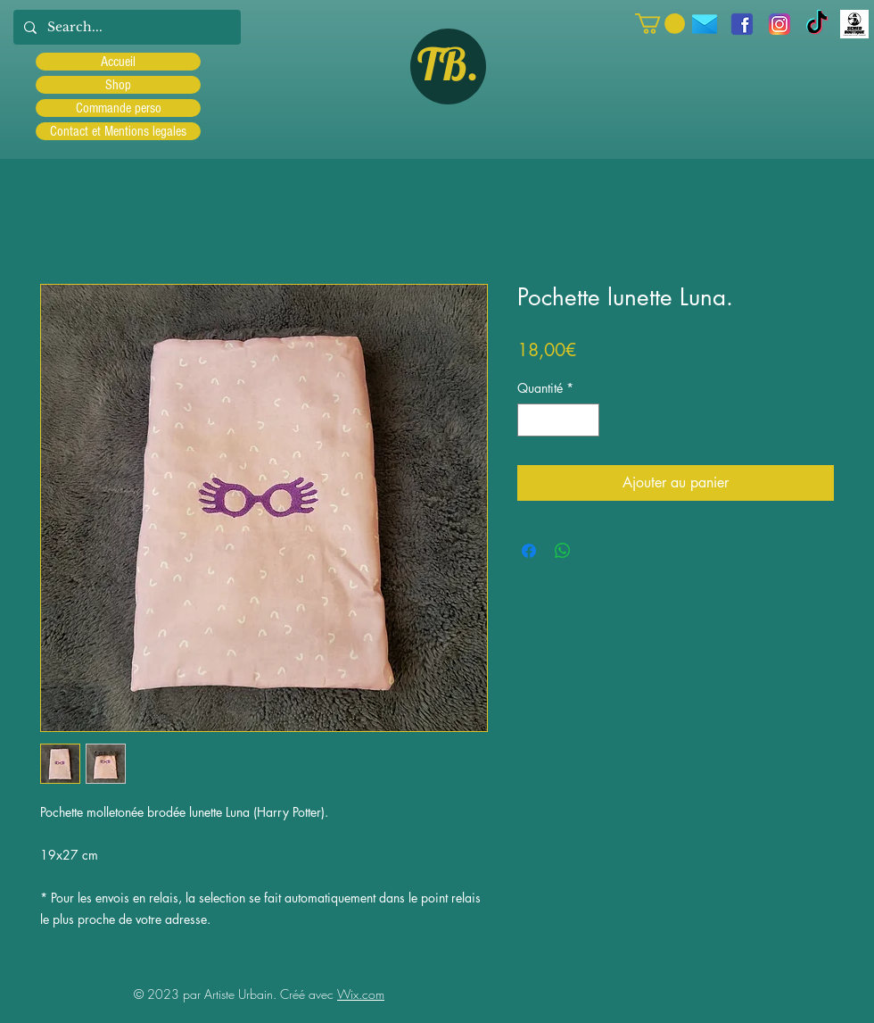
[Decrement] (531, 420)
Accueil (118, 62)
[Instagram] (779, 24)
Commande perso (118, 108)
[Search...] (125, 27)
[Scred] (854, 24)
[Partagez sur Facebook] (529, 550)
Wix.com (360, 994)
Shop (118, 85)
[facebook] (742, 24)
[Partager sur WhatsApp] (562, 550)
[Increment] (585, 420)
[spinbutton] (558, 420)
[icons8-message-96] (704, 24)
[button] (660, 23)
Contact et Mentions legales (118, 131)
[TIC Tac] (817, 24)
